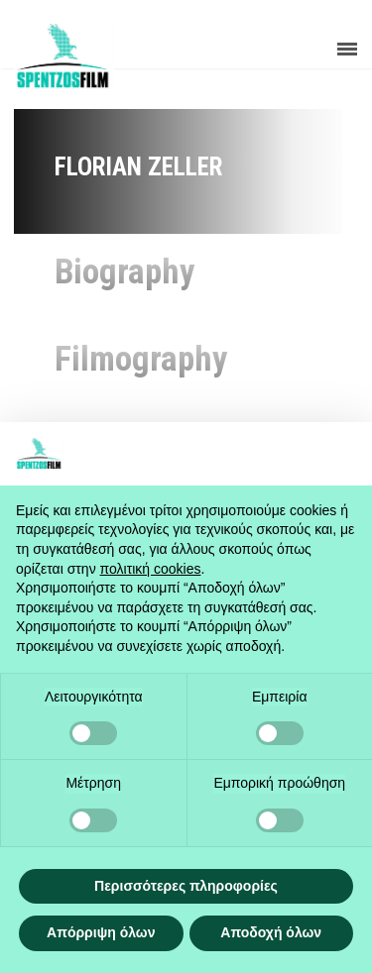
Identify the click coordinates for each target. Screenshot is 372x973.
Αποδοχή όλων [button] (270, 932)
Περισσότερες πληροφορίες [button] (186, 886)
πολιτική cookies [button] (150, 569)
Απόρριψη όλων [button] (101, 932)
